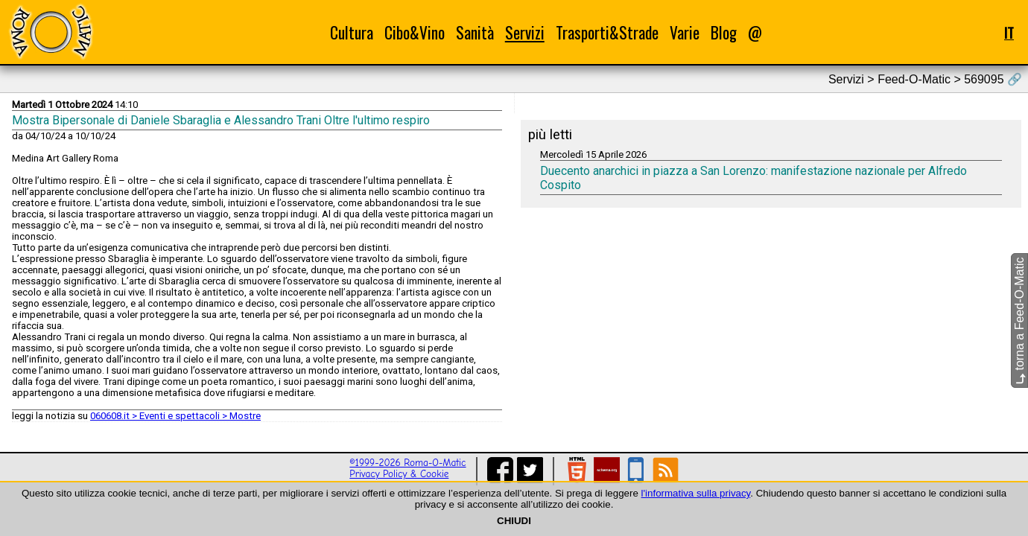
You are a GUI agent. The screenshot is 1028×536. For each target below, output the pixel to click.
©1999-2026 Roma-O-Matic (407, 462)
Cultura (351, 32)
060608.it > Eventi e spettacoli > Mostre (175, 415)
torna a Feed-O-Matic (1019, 321)
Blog (724, 32)
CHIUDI (514, 520)
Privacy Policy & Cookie (398, 473)
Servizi (525, 32)
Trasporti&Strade (607, 32)
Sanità (475, 32)
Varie (684, 32)
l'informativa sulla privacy (696, 493)
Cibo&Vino (414, 32)
